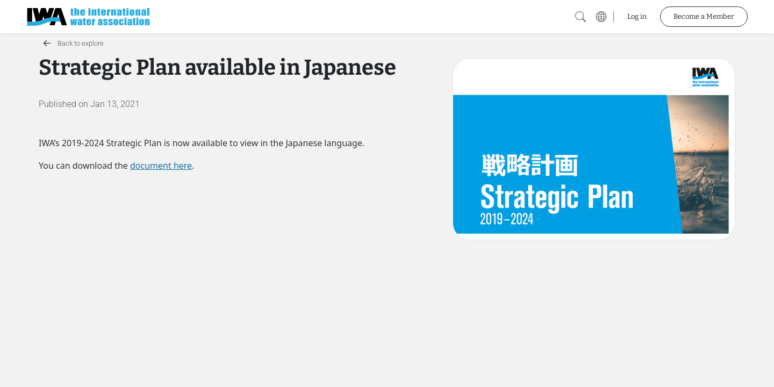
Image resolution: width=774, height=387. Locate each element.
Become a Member (703, 16)
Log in (637, 16)
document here (161, 165)
